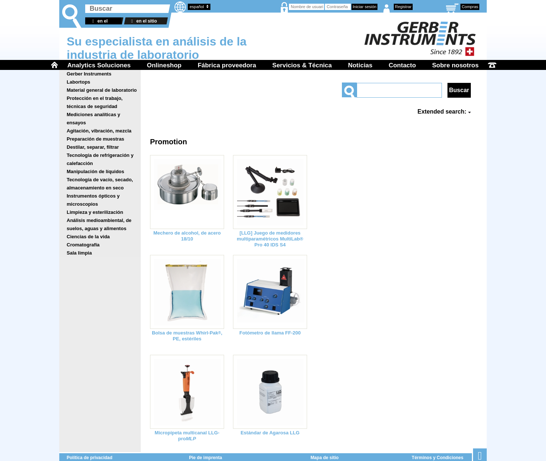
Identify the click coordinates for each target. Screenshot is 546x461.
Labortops (78, 82)
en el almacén (99, 21)
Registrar (403, 6)
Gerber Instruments (89, 74)
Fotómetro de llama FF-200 (269, 333)
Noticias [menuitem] (360, 65)
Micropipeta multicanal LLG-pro (187, 435)
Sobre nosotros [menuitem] (455, 65)
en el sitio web (143, 21)
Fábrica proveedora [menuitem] (227, 65)
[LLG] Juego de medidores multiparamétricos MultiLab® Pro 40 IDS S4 (270, 239)
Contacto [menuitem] (402, 65)
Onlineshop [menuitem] (164, 65)
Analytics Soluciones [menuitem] (99, 65)
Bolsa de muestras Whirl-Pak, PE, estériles (187, 335)
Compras (470, 6)
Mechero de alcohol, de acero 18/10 (187, 236)
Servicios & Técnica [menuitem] (302, 65)
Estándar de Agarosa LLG (269, 432)
